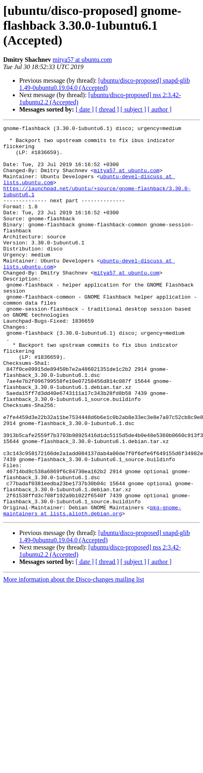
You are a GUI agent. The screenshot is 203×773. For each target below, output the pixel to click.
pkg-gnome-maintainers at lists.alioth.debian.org (92, 588)
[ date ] (85, 109)
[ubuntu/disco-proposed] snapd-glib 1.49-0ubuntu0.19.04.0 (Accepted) (104, 84)
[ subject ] (133, 109)
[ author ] (160, 109)
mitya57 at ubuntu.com (82, 59)
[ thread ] (107, 109)
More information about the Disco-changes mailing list (73, 657)
